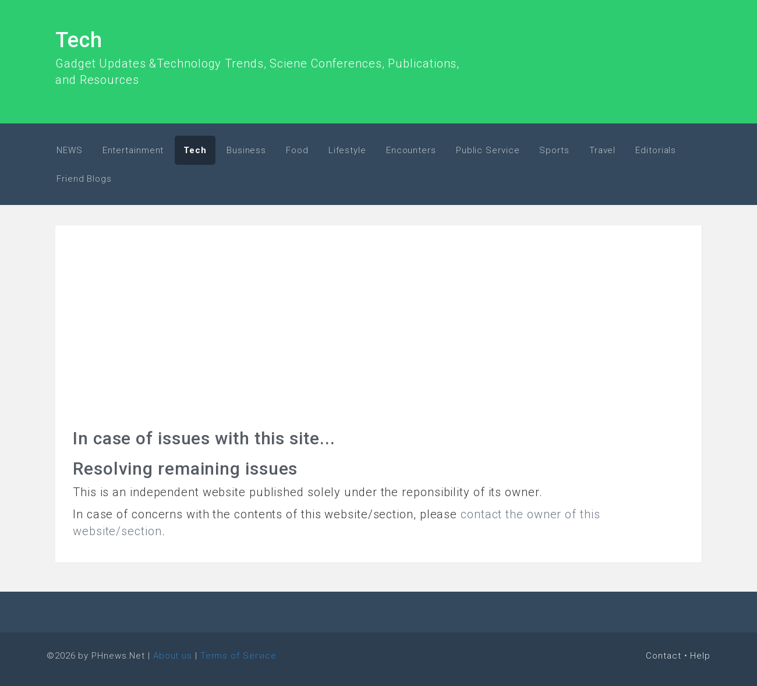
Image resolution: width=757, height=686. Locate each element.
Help (700, 655)
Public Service (488, 150)
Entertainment (133, 150)
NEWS (69, 150)
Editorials (655, 150)
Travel (602, 150)
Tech (78, 40)
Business (246, 150)
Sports (554, 150)
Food (297, 150)
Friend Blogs (84, 179)
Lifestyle (347, 150)
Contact (663, 655)
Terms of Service (238, 655)
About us (172, 655)
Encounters (411, 150)
